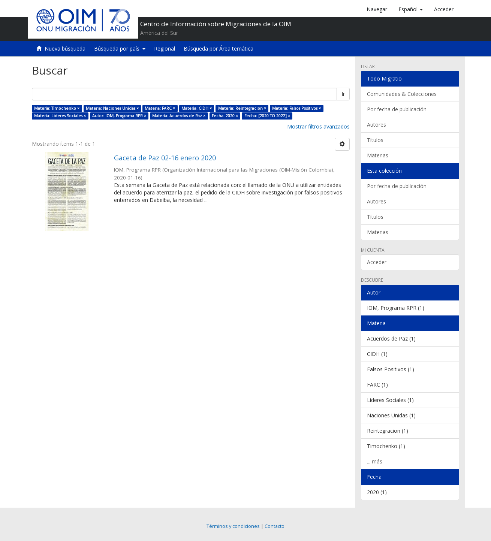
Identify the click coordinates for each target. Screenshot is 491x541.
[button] (410, 9)
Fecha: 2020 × (225, 115)
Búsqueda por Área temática (218, 48)
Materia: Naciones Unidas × (112, 108)
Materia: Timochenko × (56, 108)
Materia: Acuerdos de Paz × (178, 115)
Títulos (375, 139)
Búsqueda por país (119, 48)
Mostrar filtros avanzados (318, 126)
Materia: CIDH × (196, 108)
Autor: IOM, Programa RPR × (119, 115)
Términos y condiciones (233, 526)
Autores (376, 124)
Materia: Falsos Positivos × (296, 108)
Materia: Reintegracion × (242, 108)
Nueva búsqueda (65, 48)
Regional (164, 48)
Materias (377, 155)
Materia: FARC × (160, 108)
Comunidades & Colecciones (402, 93)
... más (374, 461)
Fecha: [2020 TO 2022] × (267, 115)
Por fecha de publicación (397, 109)
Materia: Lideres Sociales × (60, 115)
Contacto (274, 526)
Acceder (376, 262)
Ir (343, 93)
